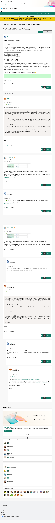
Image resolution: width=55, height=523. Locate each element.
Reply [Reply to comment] (48, 150)
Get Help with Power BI (25, 24)
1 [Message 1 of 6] (7, 83)
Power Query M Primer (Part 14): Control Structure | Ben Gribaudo (27, 382)
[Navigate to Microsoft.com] (4, 8)
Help (45, 13)
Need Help (9, 80)
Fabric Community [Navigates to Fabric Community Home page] (13, 8)
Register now (38, 19)
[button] (40, 32)
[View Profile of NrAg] (8, 36)
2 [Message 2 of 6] (7, 146)
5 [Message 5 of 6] (7, 182)
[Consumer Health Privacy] (15, 519)
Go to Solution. (29, 75)
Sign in (42, 13)
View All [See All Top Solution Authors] (6, 462)
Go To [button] (49, 13)
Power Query (36, 24)
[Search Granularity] (21, 16)
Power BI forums (7, 24)
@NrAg (9, 104)
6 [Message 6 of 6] (7, 208)
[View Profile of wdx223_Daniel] (10, 159)
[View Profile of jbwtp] (8, 98)
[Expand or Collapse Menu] (1, 11)
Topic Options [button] (47, 31)
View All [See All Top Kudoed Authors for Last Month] (6, 486)
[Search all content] (40, 16)
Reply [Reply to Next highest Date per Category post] (48, 87)
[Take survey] (8, 433)
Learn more (3, 4)
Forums (15, 24)
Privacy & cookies (4, 513)
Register (37, 13)
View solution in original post (9, 143)
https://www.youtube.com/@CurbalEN (43, 385)
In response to (8, 197)
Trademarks (3, 516)
